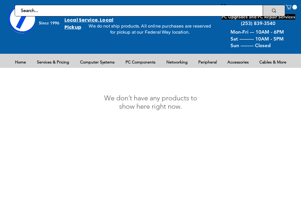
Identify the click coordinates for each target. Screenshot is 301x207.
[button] (291, 7)
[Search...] (136, 10)
